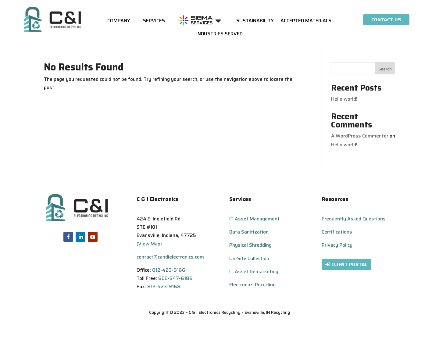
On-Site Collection (249, 258)
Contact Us (386, 19)
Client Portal (349, 264)
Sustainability (255, 21)
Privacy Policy (337, 245)
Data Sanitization (249, 232)
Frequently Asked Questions (354, 219)
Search (385, 69)
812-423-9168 (163, 286)
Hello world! (344, 99)
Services (154, 21)
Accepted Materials (305, 21)
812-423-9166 (168, 270)
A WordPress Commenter (359, 136)
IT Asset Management (254, 219)
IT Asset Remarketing (253, 271)
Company (118, 21)
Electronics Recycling (252, 284)
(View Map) (149, 244)
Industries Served (219, 35)
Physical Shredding (250, 245)
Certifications (337, 232)
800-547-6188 (175, 278)
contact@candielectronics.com (170, 257)
